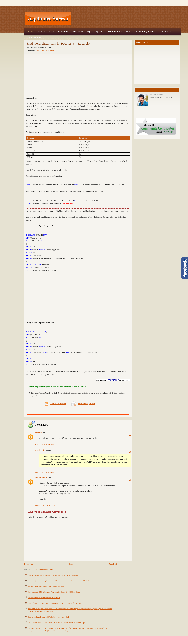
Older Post (112, 564)
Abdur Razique (41, 478)
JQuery (99, 32)
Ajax (51, 32)
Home (30, 32)
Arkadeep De (40, 450)
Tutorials (165, 32)
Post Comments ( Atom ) (44, 569)
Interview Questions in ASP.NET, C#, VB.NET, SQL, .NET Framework (53, 575)
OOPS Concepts (114, 32)
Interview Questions (145, 32)
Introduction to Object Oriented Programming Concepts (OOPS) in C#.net (54, 592)
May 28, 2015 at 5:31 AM (44, 445)
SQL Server (50, 50)
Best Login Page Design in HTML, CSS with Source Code (48, 617)
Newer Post (28, 564)
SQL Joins (40, 50)
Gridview (63, 32)
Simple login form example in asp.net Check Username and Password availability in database (61, 581)
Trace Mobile (34, 37)
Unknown (39, 433)
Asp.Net (41, 32)
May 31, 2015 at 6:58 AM (44, 472)
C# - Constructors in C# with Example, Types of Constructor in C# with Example (56, 623)
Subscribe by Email (83, 404)
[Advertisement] (126, 18)
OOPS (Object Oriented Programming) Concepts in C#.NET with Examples (55, 603)
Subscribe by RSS (55, 404)
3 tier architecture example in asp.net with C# (44, 598)
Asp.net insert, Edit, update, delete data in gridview (46, 586)
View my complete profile (161, 98)
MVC (128, 32)
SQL (89, 32)
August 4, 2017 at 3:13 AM (45, 505)
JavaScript (77, 32)
